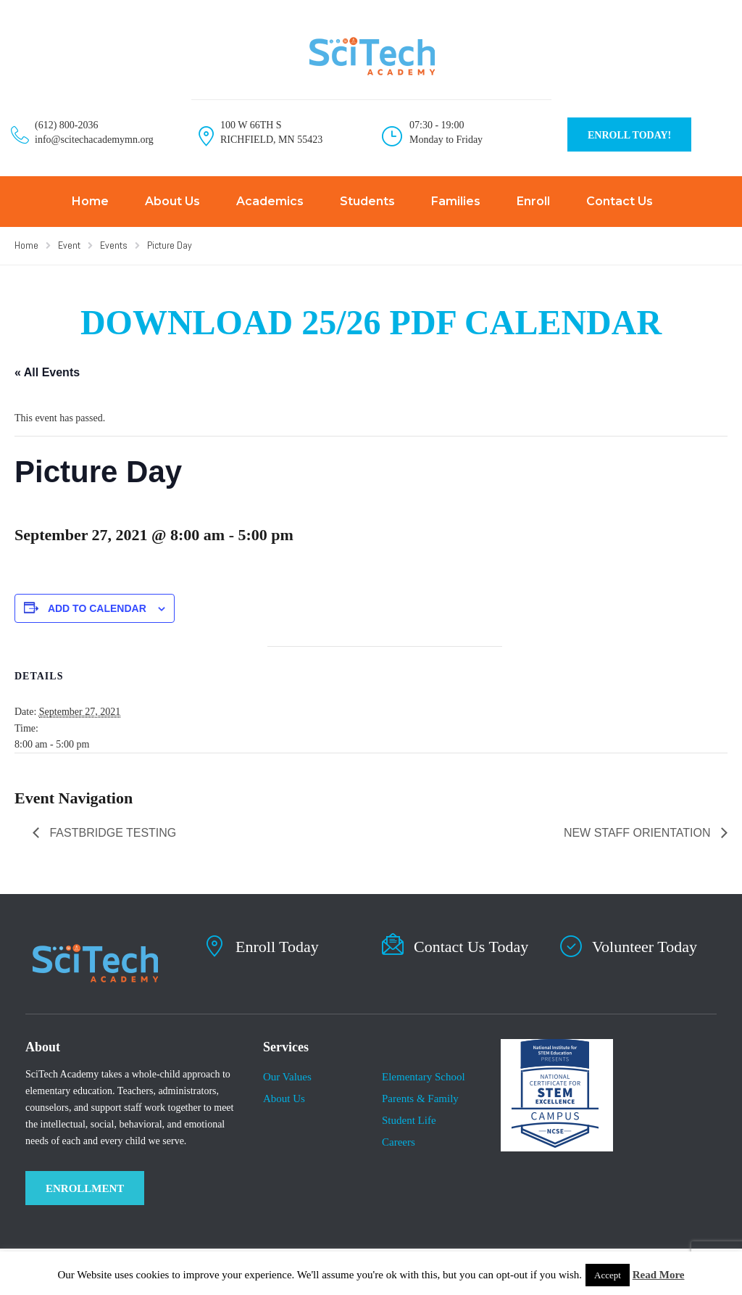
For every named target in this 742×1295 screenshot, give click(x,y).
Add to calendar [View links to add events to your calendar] (97, 608)
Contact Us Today (471, 947)
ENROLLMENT (85, 1188)
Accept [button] (607, 1275)
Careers (398, 1142)
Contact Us (619, 201)
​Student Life (409, 1120)
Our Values (287, 1077)
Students (367, 201)
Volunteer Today (644, 947)
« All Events (47, 372)
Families (455, 201)
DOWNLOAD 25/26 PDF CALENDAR (371, 322)
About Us (172, 201)
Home (90, 201)
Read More (659, 1274)
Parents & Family (420, 1098)
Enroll (533, 201)
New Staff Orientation (639, 833)
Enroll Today (277, 947)
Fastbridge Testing (111, 833)
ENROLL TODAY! (629, 135)
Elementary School (423, 1077)
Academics (270, 201)
